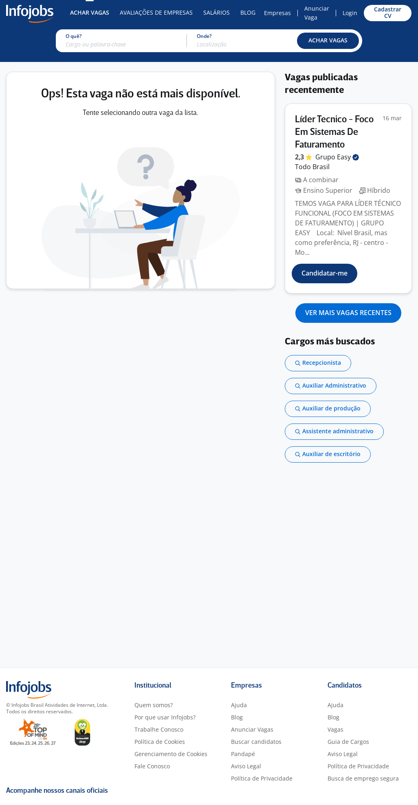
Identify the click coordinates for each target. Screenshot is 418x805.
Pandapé (243, 754)
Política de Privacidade (262, 778)
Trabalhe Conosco (158, 729)
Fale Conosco (152, 766)
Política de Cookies (159, 741)
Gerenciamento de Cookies (170, 754)
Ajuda (239, 705)
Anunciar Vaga (316, 12)
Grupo (337, 156)
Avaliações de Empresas (156, 12)
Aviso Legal (246, 766)
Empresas (277, 13)
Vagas (335, 729)
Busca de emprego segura (363, 778)
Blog (247, 12)
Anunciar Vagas (252, 729)
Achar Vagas (89, 12)
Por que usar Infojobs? (165, 717)
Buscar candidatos (256, 741)
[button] (328, 41)
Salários (216, 12)
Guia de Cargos (348, 741)
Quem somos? (153, 705)
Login (350, 13)
